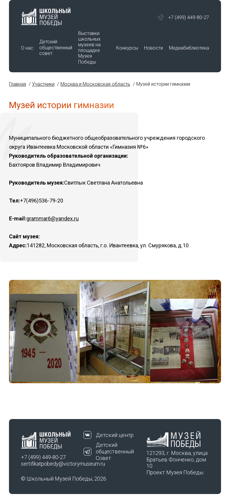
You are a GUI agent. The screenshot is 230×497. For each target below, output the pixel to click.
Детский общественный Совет (115, 451)
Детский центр (115, 435)
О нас (27, 48)
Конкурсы (127, 48)
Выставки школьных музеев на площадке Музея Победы (89, 47)
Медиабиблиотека (189, 48)
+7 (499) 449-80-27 (188, 17)
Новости (153, 48)
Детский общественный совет (55, 47)
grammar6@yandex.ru (52, 218)
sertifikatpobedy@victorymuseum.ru (52, 464)
